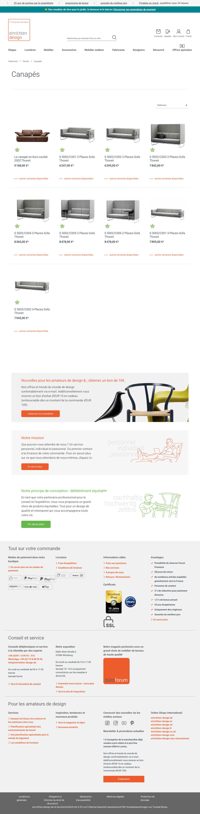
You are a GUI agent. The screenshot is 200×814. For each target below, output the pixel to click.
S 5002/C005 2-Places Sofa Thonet (77, 235)
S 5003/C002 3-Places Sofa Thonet (32, 311)
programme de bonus (76, 3)
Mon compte (178, 36)
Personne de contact (163, 586)
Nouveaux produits (67, 727)
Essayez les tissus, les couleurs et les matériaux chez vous (27, 720)
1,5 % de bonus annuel (164, 600)
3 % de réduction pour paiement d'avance (169, 593)
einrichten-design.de (162, 718)
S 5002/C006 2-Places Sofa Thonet (122, 235)
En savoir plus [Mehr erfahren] (36, 524)
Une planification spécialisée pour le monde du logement (28, 736)
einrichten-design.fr (161, 728)
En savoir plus (35, 466)
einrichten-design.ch (161, 724)
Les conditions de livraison (23, 742)
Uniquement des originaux (166, 610)
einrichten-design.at (161, 721)
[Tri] (172, 105)
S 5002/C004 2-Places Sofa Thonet (32, 235)
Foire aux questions (114, 563)
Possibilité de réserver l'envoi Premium (168, 565)
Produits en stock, (149, 3)
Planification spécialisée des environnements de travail (24, 728)
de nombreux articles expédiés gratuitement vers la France (168, 579)
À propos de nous (113, 572)
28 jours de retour (162, 572)
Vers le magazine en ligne (70, 722)
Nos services (111, 568)
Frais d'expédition (66, 563)
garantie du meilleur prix (114, 3)
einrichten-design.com (162, 735)
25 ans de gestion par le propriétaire (33, 3)
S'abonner (124, 779)
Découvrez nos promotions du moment (135, 9)
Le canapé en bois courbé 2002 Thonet (31, 158)
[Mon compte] (167, 32)
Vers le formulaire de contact (24, 684)
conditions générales (23, 798)
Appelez (167, 36)
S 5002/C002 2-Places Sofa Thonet (122, 158)
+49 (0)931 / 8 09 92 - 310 (21, 655)
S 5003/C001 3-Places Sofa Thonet (167, 235)
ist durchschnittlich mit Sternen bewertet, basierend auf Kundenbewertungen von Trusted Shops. (100, 807)
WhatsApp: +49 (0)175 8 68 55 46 (25, 659)
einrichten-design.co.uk (163, 731)
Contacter (158, 36)
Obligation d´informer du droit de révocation (53, 800)
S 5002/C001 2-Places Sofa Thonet (77, 158)
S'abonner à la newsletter (40, 413)
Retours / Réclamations (116, 577)
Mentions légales (115, 796)
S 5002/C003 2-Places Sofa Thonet (167, 158)
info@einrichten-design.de (22, 662)
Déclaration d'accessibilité (84, 798)
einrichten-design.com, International (170, 738)
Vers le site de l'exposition (70, 691)
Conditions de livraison (69, 568)
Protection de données (147, 798)
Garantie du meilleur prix (165, 615)
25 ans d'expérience (163, 605)
